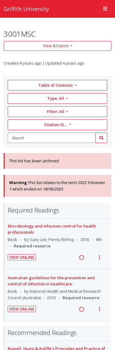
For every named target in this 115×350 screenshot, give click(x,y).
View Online (21, 257)
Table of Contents (56, 85)
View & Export (56, 45)
